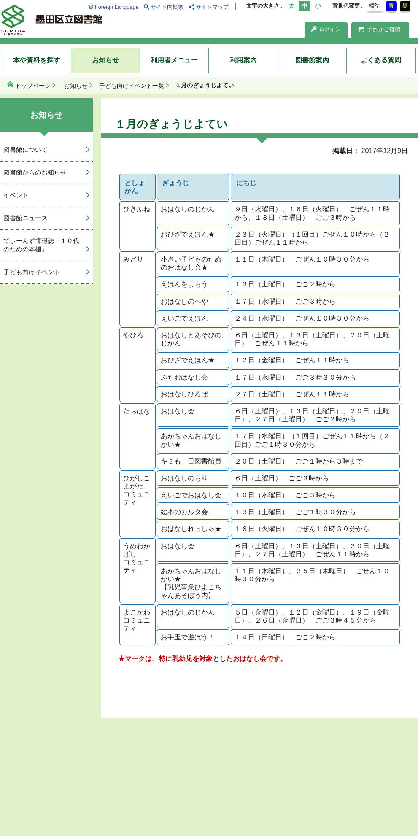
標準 (374, 6)
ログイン (326, 29)
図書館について (25, 149)
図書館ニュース (25, 217)
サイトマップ (212, 7)
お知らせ (105, 60)
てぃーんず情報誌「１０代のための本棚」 (41, 245)
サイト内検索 (167, 7)
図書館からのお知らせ (35, 172)
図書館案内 (312, 60)
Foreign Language (117, 7)
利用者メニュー (174, 60)
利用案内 (243, 60)
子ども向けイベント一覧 (131, 85)
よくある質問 (381, 60)
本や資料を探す (36, 60)
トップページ (33, 85)
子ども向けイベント (31, 271)
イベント (16, 195)
